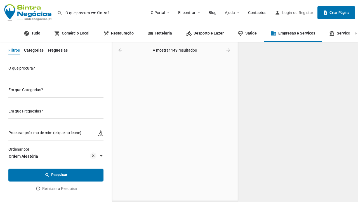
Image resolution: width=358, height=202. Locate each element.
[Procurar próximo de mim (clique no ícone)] (55, 134)
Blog (212, 12)
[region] (298, 122)
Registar (306, 12)
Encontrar (187, 12)
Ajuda (230, 12)
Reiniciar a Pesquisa (56, 188)
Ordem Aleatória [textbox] (52, 156)
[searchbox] (55, 90)
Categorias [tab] (34, 50)
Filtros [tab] (14, 50)
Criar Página (336, 12)
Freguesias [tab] (58, 50)
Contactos (257, 12)
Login (287, 12)
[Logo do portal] (28, 12)
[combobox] (55, 91)
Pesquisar (56, 175)
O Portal (158, 12)
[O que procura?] (55, 69)
